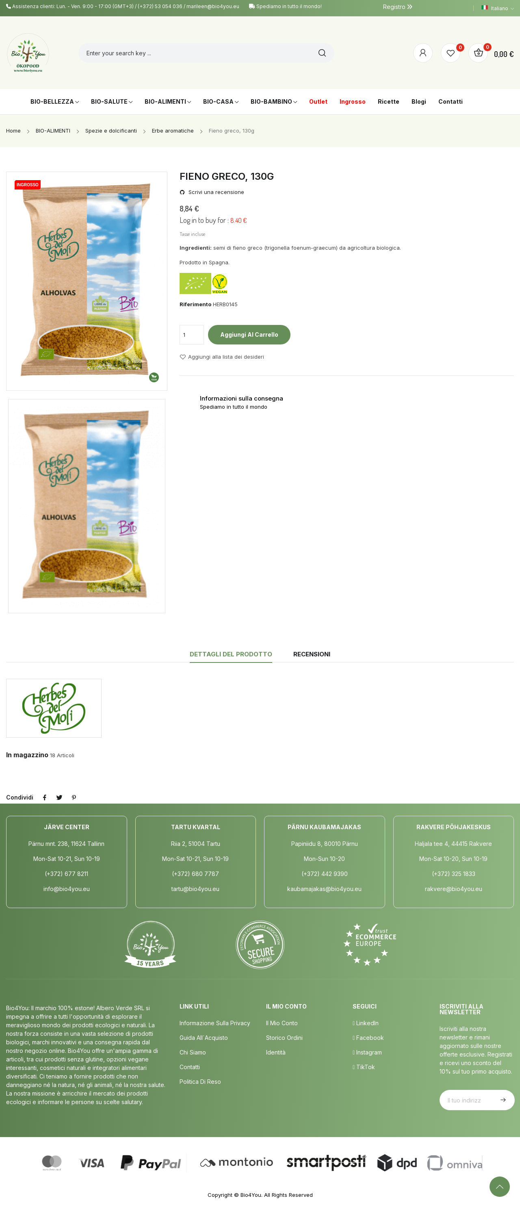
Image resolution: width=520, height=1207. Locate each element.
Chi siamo (193, 1052)
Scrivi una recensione (215, 192)
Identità (276, 1052)
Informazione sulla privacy (215, 1023)
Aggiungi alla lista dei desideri (222, 357)
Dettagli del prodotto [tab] (231, 654)
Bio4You (250, 1195)
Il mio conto (282, 1023)
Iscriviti (502, 1100)
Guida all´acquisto (204, 1037)
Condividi (44, 797)
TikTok (364, 1066)
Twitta (59, 797)
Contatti (190, 1066)
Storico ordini (284, 1037)
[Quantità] (192, 334)
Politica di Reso (200, 1081)
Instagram (367, 1052)
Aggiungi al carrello (249, 334)
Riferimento (195, 304)
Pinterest (74, 797)
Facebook (368, 1037)
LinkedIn (366, 1023)
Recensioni (311, 654)
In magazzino (27, 755)
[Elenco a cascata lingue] (497, 8)
